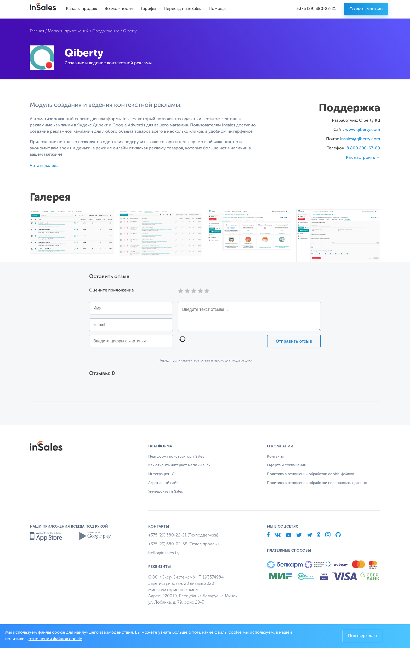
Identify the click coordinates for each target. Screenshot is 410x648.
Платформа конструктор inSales (176, 456)
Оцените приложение (111, 290)
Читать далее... (44, 166)
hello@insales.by (163, 552)
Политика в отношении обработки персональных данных (317, 483)
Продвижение (105, 30)
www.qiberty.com (362, 130)
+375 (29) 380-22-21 (316, 9)
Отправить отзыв (294, 341)
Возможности (119, 9)
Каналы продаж (81, 9)
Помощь (217, 9)
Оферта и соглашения (286, 465)
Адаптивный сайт (163, 483)
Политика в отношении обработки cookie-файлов (310, 474)
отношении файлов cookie (55, 639)
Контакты (275, 456)
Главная (37, 30)
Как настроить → (363, 158)
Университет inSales (165, 491)
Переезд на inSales (182, 9)
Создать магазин (366, 9)
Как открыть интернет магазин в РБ (179, 465)
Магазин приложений (68, 30)
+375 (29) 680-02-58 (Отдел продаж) (183, 543)
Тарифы (148, 9)
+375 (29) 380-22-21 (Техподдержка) (183, 535)
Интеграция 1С (161, 474)
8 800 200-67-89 (363, 148)
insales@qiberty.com (360, 139)
